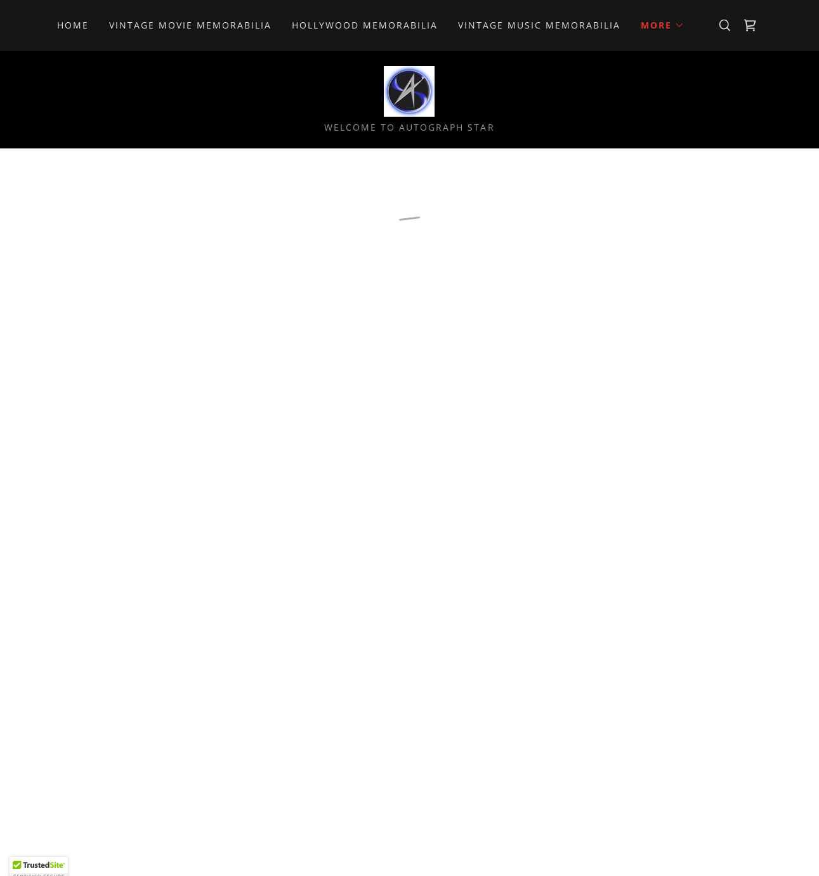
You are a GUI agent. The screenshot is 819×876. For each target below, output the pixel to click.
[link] (409, 90)
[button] (663, 25)
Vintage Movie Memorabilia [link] (190, 25)
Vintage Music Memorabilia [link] (539, 25)
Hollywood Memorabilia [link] (365, 25)
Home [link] (73, 25)
